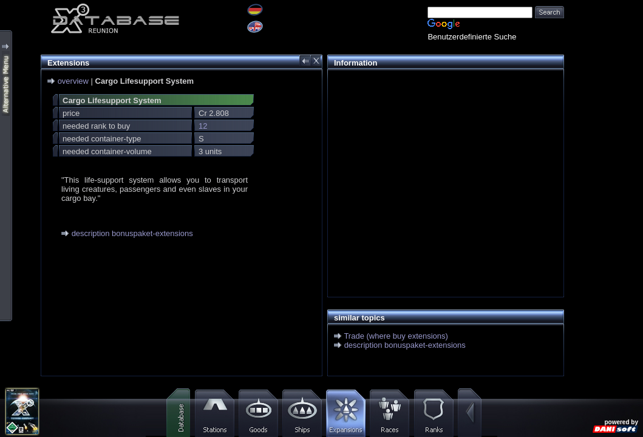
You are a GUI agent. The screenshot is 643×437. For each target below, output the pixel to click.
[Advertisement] (442, 161)
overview (73, 81)
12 (203, 125)
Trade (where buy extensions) (396, 335)
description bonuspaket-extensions (132, 233)
